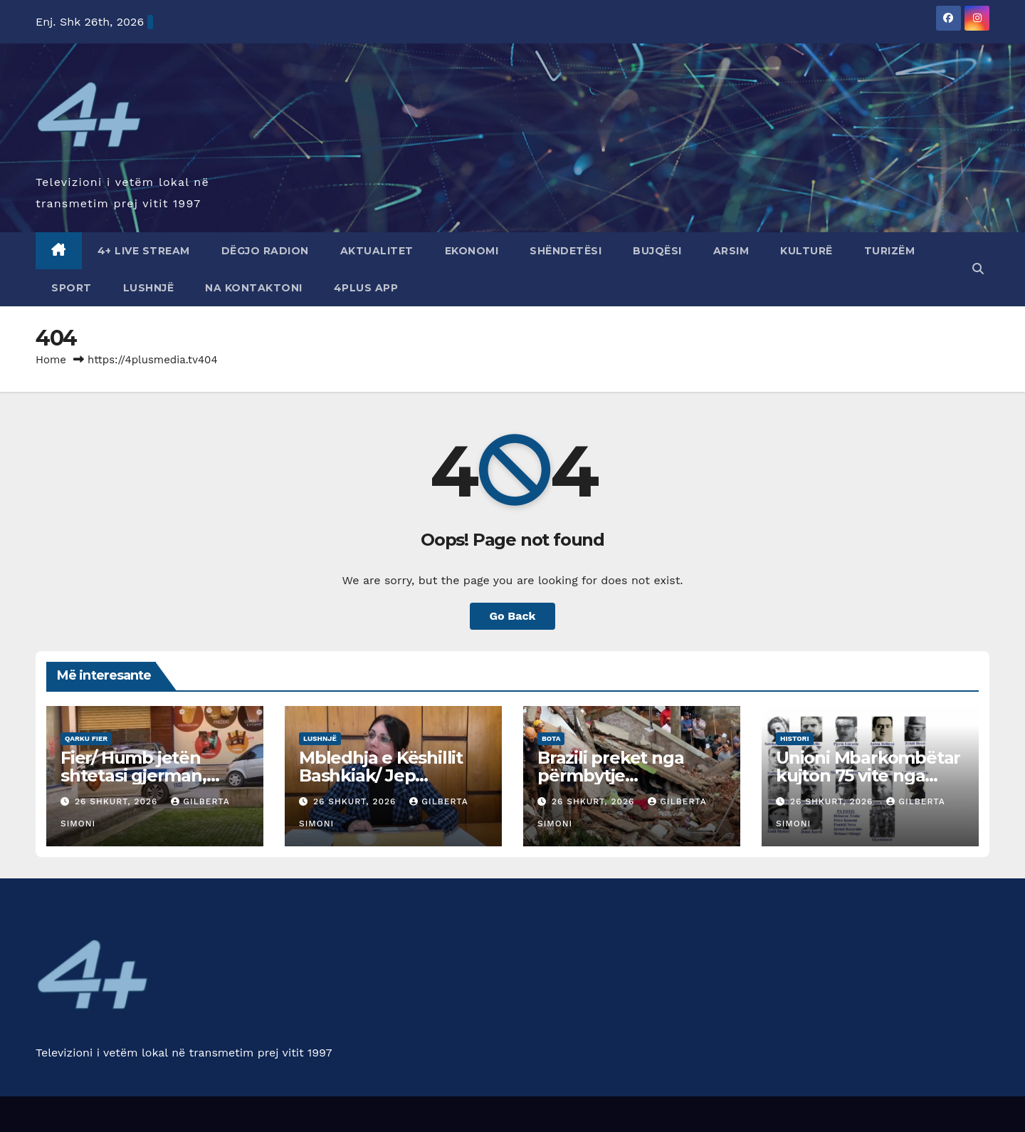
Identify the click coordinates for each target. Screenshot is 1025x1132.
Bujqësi (657, 250)
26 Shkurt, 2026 (118, 801)
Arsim (731, 250)
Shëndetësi (565, 250)
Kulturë (806, 250)
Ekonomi (472, 250)
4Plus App (366, 287)
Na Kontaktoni (254, 287)
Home (51, 359)
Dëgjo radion (265, 250)
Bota (551, 738)
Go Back (513, 616)
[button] (978, 269)
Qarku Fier (86, 738)
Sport (71, 287)
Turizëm (889, 250)
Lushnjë (148, 287)
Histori (794, 738)
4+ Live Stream (144, 250)
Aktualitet (377, 250)
